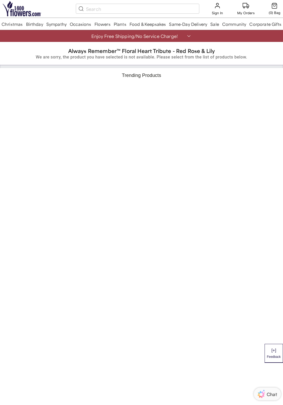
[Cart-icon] (274, 9)
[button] (12, 24)
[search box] (141, 8)
